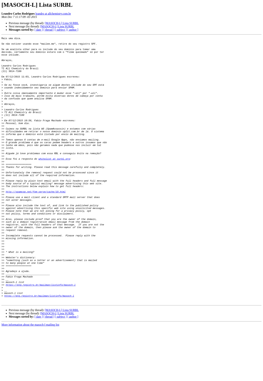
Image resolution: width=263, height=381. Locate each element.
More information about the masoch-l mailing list (30, 377)
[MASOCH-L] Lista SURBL (62, 23)
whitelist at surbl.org (54, 183)
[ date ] (39, 29)
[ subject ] (61, 29)
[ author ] (72, 29)
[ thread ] (48, 29)
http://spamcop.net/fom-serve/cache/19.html (36, 222)
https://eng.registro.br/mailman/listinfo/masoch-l (40, 334)
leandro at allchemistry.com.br (53, 13)
